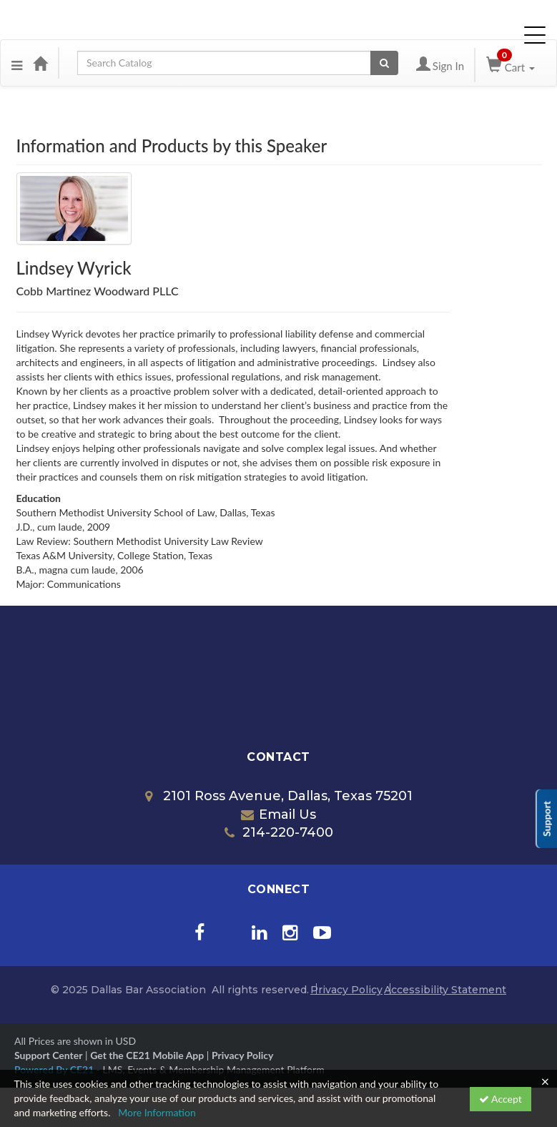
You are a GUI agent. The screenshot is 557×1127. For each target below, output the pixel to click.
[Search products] (384, 63)
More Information (157, 1112)
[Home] (40, 63)
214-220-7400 (279, 832)
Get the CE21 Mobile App (147, 1055)
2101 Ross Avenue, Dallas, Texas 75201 (279, 796)
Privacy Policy (346, 989)
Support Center (48, 1055)
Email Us (278, 814)
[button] (17, 63)
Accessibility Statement (445, 989)
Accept (500, 1099)
